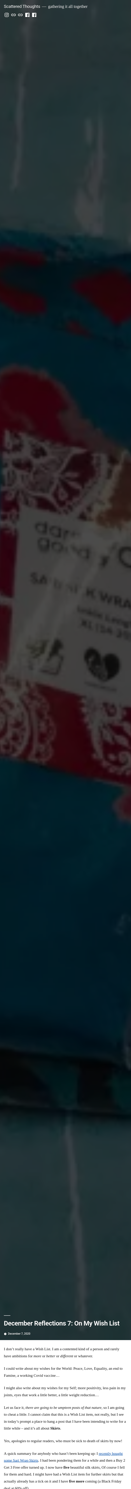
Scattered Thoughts (22, 6)
